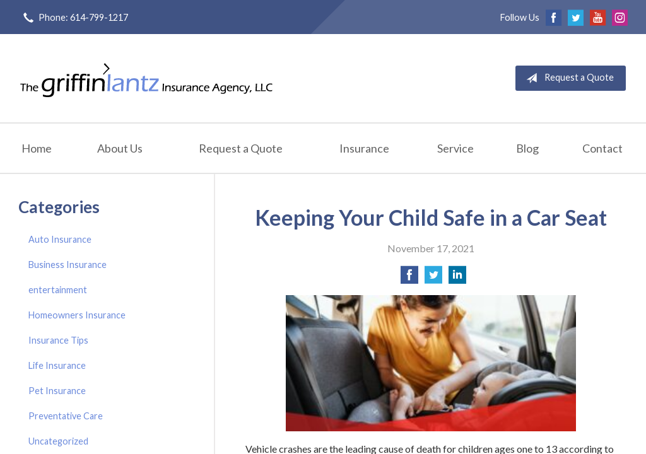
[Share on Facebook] (409, 278)
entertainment (57, 289)
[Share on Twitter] (433, 278)
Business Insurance (67, 264)
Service (455, 148)
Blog (527, 148)
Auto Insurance (59, 239)
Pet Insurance (57, 390)
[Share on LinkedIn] (457, 278)
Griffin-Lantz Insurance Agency (146, 78)
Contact (602, 148)
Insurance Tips (58, 340)
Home (36, 148)
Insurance (364, 148)
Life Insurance (57, 365)
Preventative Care (65, 415)
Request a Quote (567, 78)
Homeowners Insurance (77, 315)
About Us (120, 148)
